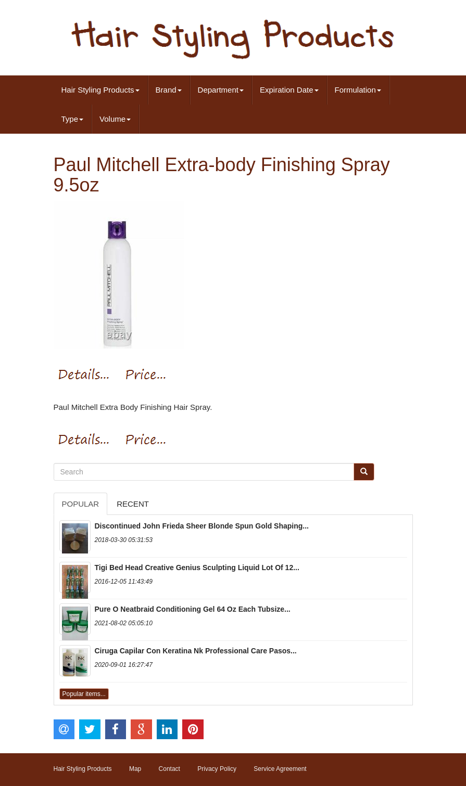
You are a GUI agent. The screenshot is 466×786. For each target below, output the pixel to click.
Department (221, 89)
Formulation (358, 89)
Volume (115, 118)
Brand (169, 89)
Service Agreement (280, 768)
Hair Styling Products (100, 89)
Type (72, 118)
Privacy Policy (216, 768)
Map (135, 768)
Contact (169, 768)
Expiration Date (289, 89)
